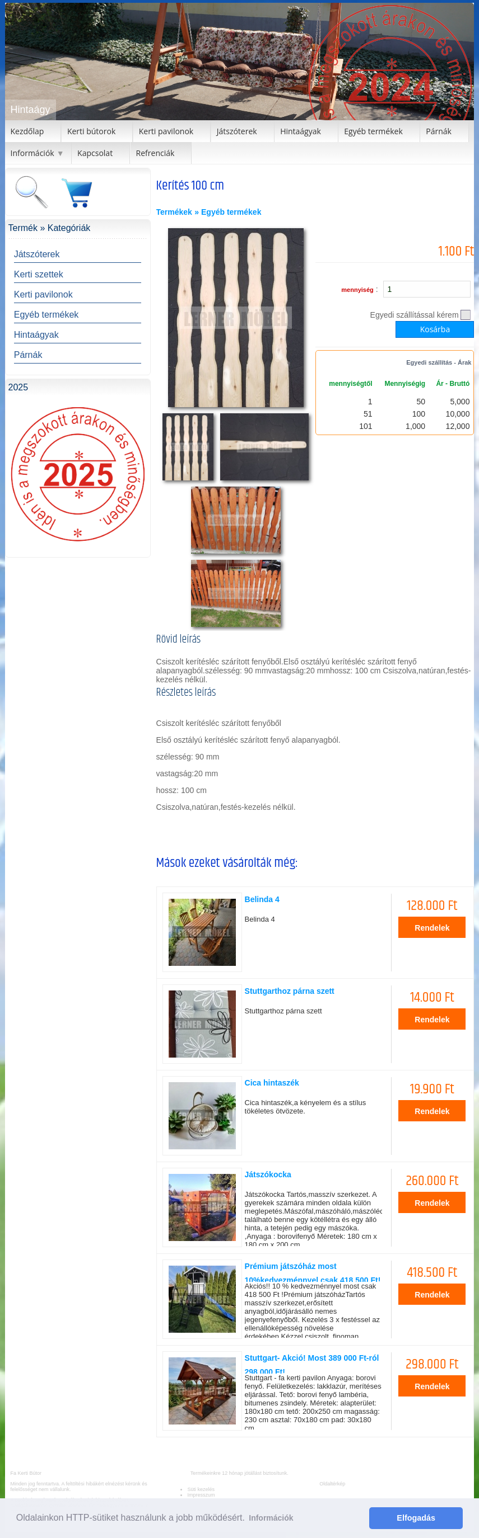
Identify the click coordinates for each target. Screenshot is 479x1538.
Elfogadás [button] (416, 1517)
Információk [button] (271, 1517)
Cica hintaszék (272, 1082)
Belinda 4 (262, 899)
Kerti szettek (38, 274)
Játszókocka (268, 1174)
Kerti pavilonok (166, 131)
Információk (32, 153)
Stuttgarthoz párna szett (289, 991)
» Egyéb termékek (227, 211)
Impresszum (201, 1495)
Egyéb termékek (373, 131)
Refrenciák (155, 153)
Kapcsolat (95, 153)
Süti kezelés (201, 1489)
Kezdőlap (27, 131)
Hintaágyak (300, 131)
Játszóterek (237, 131)
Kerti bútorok (91, 131)
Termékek (174, 211)
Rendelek (432, 927)
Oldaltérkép (332, 1484)
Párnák (439, 131)
